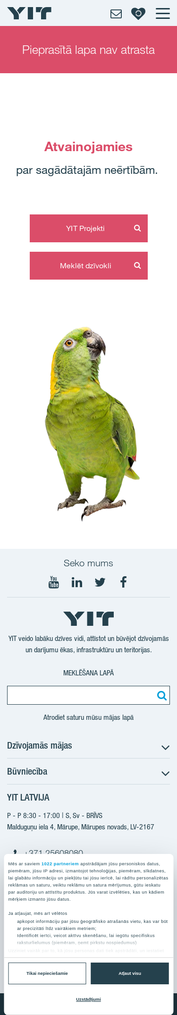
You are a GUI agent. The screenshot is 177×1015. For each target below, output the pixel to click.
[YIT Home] (29, 13)
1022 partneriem (60, 863)
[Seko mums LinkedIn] (76, 582)
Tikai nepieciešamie (47, 973)
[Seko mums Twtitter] (100, 582)
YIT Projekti (85, 228)
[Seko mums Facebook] (123, 582)
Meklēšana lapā (88, 672)
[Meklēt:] (160, 695)
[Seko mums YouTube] (53, 582)
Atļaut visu (129, 973)
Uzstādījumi (88, 999)
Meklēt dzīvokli (85, 265)
